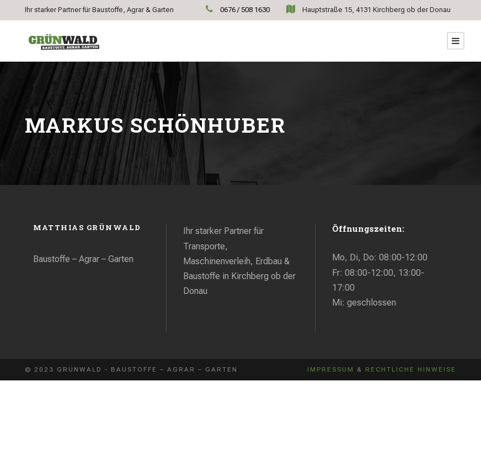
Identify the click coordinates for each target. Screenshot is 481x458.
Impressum (330, 369)
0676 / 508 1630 (245, 10)
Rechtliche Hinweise (410, 369)
